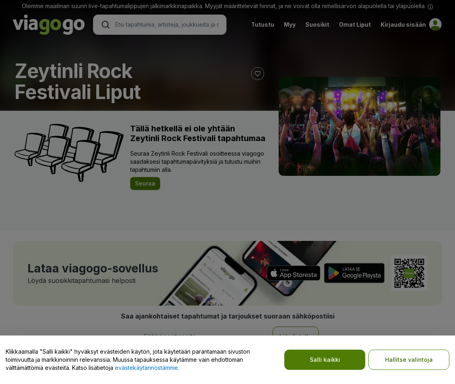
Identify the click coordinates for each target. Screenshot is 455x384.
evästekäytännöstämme (146, 367)
